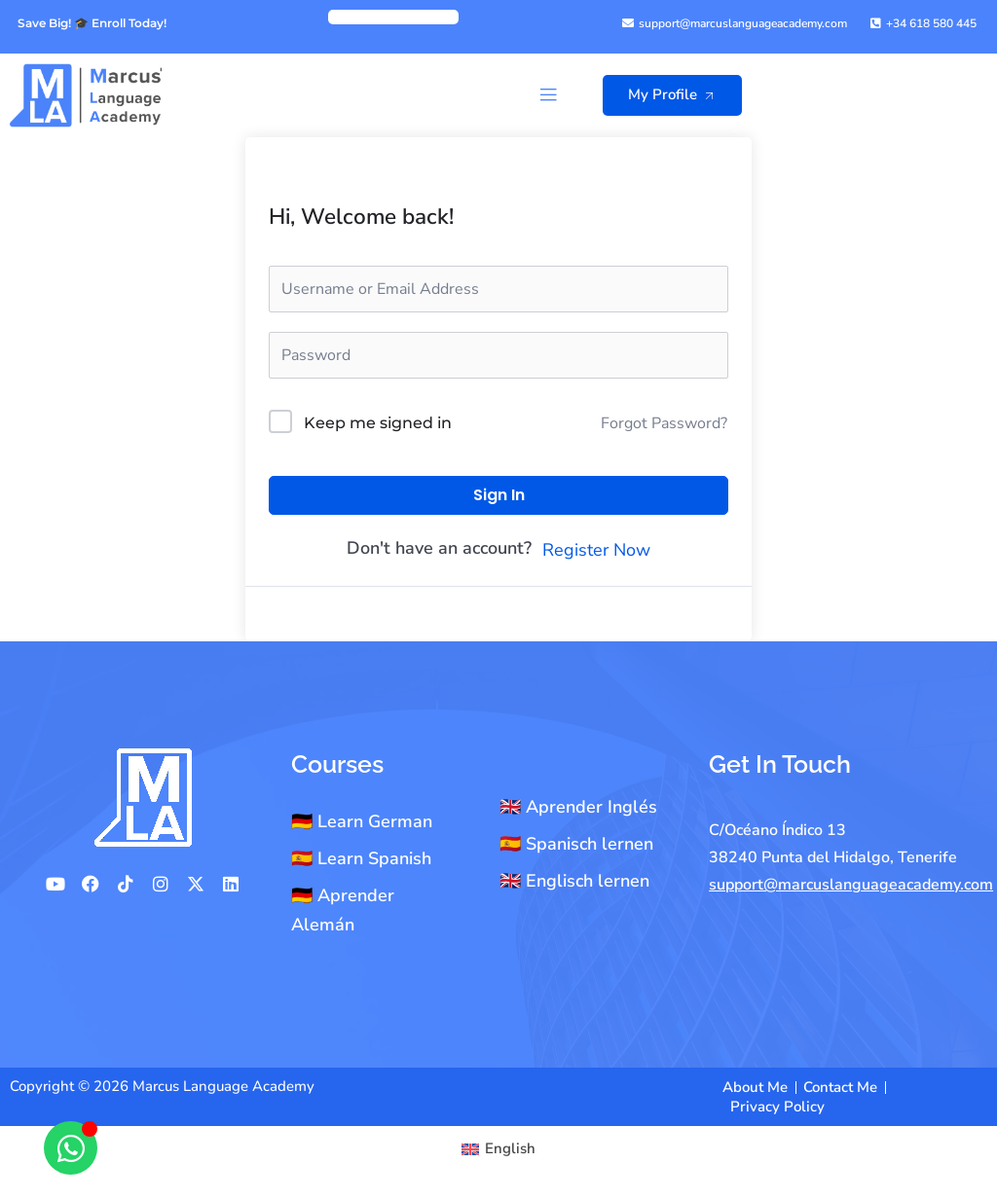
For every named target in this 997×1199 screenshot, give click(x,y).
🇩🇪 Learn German (361, 821)
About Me (755, 1087)
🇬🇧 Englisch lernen (574, 880)
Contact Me (840, 1087)
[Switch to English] (498, 1149)
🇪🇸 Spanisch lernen (576, 843)
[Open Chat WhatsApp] (70, 1148)
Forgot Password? (664, 423)
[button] (548, 95)
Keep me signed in (378, 423)
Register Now (596, 550)
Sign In (499, 495)
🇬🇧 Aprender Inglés (578, 806)
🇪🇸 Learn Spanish (361, 858)
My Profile (676, 94)
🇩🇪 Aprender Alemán (342, 910)
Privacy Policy (777, 1106)
